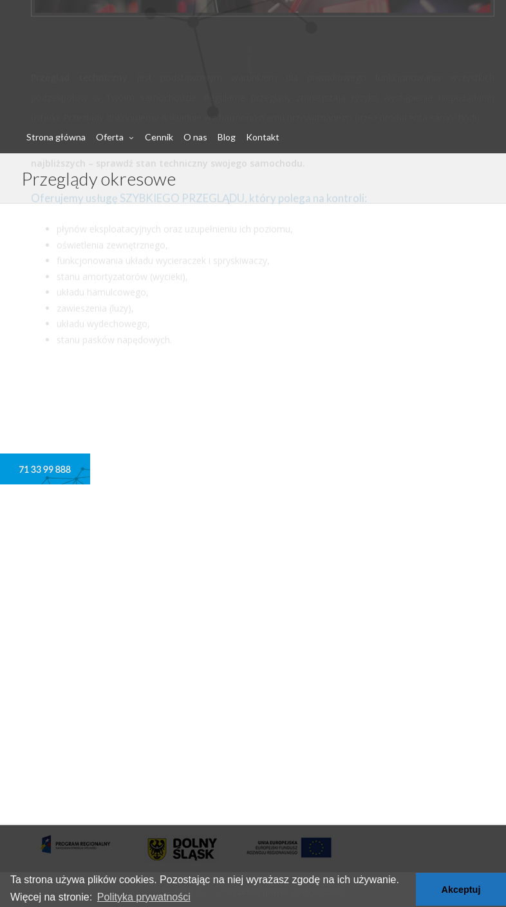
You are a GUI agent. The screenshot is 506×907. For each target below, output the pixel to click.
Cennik (159, 136)
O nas (195, 136)
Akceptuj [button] (461, 889)
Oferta (110, 136)
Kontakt (262, 136)
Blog (227, 136)
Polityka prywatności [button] (144, 897)
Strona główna (56, 136)
